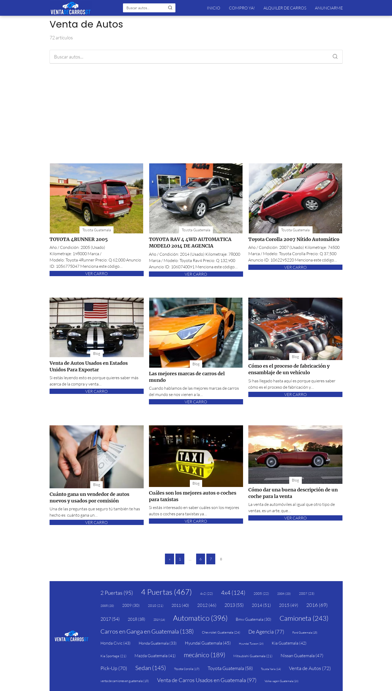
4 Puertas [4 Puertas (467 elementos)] (166, 592)
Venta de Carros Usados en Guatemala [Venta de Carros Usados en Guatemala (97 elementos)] (206, 680)
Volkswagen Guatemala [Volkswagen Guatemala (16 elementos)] (281, 681)
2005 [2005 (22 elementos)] (261, 593)
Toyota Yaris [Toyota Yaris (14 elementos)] (271, 669)
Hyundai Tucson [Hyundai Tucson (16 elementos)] (251, 643)
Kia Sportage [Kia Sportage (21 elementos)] (113, 656)
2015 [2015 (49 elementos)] (288, 605)
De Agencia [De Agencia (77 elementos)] (266, 631)
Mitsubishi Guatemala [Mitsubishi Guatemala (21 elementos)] (252, 656)
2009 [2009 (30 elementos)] (131, 605)
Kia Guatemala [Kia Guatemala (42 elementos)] (289, 643)
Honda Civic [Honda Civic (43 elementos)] (115, 643)
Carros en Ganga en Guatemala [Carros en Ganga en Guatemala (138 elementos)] (147, 631)
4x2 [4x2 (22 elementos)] (206, 593)
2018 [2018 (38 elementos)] (136, 619)
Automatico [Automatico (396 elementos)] (200, 617)
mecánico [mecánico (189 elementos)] (204, 655)
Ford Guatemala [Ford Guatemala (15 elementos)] (304, 632)
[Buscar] (170, 7)
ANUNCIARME (329, 7)
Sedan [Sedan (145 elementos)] (150, 667)
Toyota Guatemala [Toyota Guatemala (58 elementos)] (230, 668)
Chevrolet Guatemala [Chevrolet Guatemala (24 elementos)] (221, 632)
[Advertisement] (196, 113)
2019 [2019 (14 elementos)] (159, 620)
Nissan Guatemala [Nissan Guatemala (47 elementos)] (302, 655)
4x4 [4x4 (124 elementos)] (233, 592)
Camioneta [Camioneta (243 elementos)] (304, 618)
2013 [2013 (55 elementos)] (234, 605)
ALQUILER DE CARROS (285, 7)
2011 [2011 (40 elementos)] (180, 605)
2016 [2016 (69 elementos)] (317, 605)
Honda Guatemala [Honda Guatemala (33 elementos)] (158, 643)
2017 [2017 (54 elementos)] (110, 619)
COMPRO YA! (242, 7)
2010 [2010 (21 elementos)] (155, 605)
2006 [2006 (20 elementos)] (284, 594)
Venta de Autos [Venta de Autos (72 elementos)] (310, 668)
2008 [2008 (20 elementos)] (107, 606)
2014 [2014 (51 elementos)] (261, 605)
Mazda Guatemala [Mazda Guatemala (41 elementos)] (155, 655)
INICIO (213, 7)
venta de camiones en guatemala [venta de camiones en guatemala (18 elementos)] (124, 681)
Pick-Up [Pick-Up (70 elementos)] (113, 668)
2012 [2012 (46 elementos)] (206, 605)
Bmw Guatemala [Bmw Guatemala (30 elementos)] (253, 619)
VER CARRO (96, 273)
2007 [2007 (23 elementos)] (306, 593)
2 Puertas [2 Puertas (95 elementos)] (116, 592)
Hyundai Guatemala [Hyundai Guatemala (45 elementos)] (208, 643)
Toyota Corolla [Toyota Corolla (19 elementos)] (187, 669)
